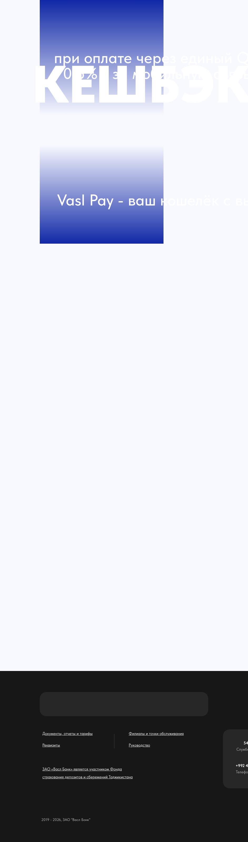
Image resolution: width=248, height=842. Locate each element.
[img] (76, 566)
